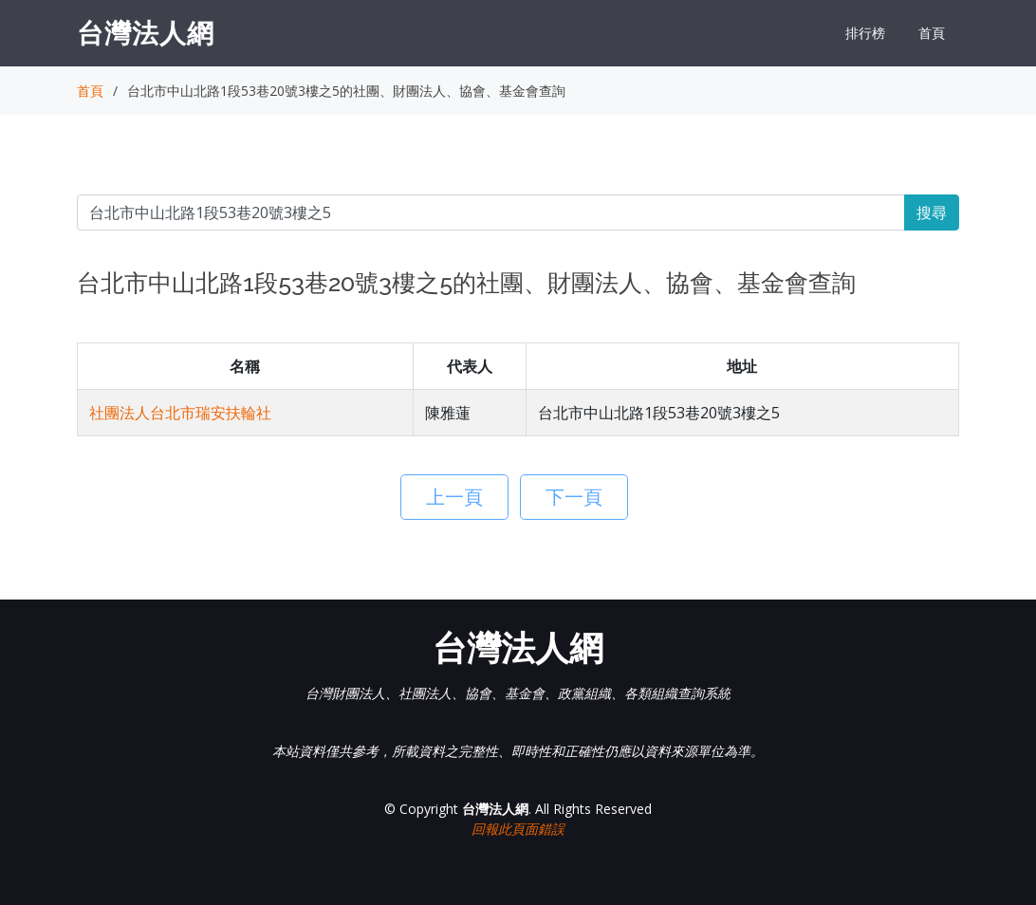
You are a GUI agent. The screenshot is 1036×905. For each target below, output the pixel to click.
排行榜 (865, 33)
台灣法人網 (145, 32)
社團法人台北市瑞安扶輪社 (180, 412)
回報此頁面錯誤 (518, 829)
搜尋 (931, 212)
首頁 (931, 33)
